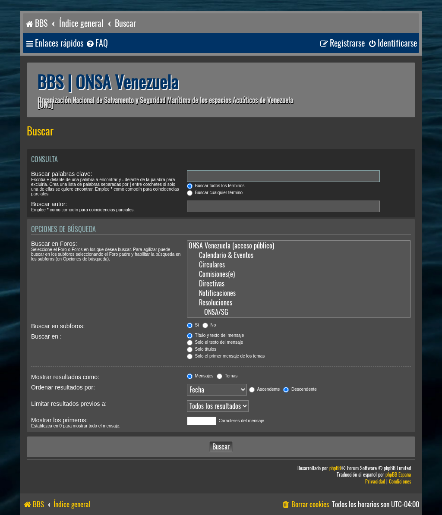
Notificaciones (299, 293)
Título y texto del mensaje (215, 335)
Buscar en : (46, 336)
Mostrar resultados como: (65, 377)
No (209, 325)
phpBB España (398, 474)
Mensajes (200, 376)
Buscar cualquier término (215, 192)
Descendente (300, 389)
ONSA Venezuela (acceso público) (299, 246)
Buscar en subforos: (58, 326)
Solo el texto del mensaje (215, 342)
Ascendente (264, 389)
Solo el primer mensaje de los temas (226, 356)
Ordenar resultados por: (63, 387)
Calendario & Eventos (299, 255)
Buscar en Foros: (54, 243)
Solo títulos (201, 349)
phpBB (335, 468)
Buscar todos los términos (216, 185)
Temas (227, 376)
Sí (193, 325)
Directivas (299, 284)
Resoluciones (299, 303)
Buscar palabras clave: (61, 173)
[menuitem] (96, 43)
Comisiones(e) (299, 274)
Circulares (299, 265)
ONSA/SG (299, 312)
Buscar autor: (49, 204)
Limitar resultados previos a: (69, 403)
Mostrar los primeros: (59, 420)
